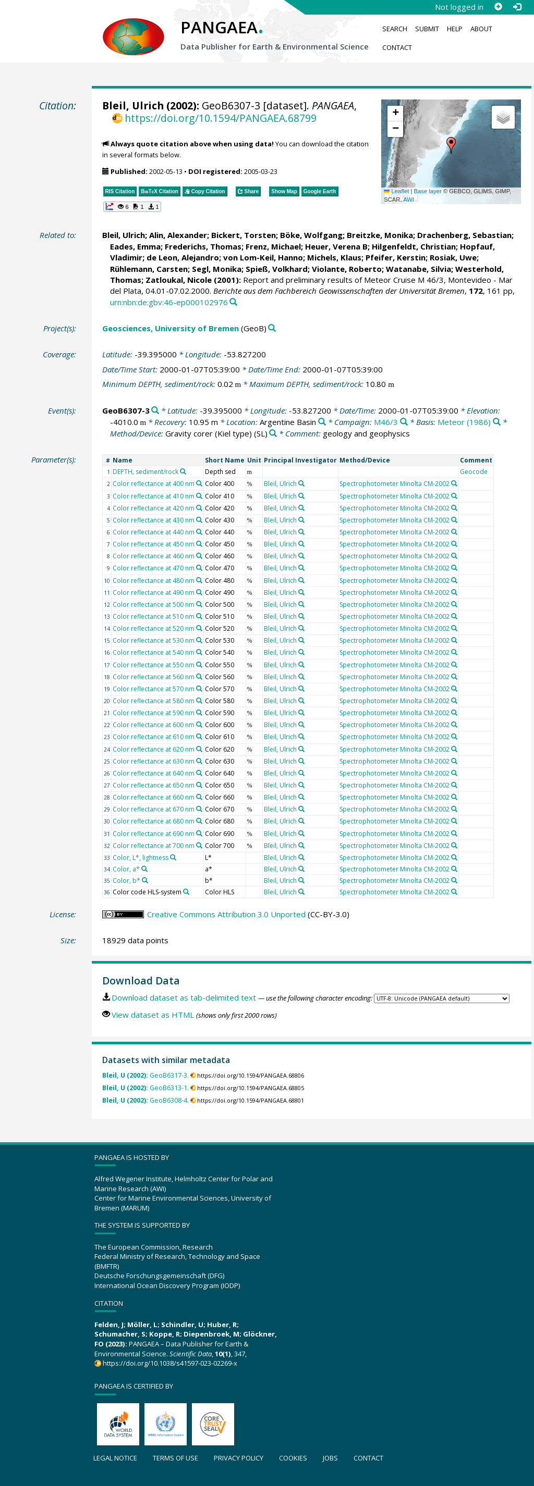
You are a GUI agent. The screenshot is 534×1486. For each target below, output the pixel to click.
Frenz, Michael (273, 246)
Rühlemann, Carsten (149, 269)
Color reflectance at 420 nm (154, 508)
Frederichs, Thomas (203, 246)
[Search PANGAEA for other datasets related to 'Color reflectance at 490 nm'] (199, 592)
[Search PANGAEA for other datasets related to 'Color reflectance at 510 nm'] (199, 616)
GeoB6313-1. (145, 1087)
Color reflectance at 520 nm (154, 628)
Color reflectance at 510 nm (154, 616)
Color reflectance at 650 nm (154, 785)
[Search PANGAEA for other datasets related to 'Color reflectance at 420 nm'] (199, 508)
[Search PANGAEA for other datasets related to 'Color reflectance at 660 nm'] (199, 797)
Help (455, 28)
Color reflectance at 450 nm (154, 544)
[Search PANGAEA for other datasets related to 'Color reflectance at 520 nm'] (199, 628)
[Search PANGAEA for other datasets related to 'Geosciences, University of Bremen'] (272, 328)
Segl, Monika (216, 269)
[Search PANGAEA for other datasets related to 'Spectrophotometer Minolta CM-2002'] (454, 483)
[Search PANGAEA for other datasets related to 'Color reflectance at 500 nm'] (199, 604)
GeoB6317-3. (145, 1075)
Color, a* (126, 869)
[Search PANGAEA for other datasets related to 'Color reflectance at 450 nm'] (199, 544)
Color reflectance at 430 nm (154, 520)
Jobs (330, 1458)
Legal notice (115, 1458)
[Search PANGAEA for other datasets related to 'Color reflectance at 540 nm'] (199, 652)
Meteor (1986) (464, 422)
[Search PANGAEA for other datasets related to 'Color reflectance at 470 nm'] (199, 568)
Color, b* (126, 880)
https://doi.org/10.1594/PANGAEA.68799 (221, 118)
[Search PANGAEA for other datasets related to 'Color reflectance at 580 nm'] (199, 700)
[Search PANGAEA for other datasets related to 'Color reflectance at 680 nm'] (199, 821)
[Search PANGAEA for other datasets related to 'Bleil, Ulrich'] (301, 483)
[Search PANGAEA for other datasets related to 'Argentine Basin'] (322, 422)
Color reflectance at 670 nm (154, 809)
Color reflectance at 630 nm (154, 761)
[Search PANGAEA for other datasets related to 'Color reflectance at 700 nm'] (199, 845)
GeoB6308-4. (145, 1100)
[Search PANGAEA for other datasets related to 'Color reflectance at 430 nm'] (199, 520)
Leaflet (396, 191)
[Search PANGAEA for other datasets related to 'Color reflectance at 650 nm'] (199, 785)
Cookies (293, 1458)
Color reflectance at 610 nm (154, 736)
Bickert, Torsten (243, 235)
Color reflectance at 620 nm (154, 749)
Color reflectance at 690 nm (154, 833)
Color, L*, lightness (140, 857)
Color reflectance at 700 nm (154, 845)
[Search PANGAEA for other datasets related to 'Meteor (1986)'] (497, 422)
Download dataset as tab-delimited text (184, 997)
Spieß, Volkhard (277, 269)
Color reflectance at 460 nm (154, 556)
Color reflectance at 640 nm (154, 773)
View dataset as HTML (153, 1014)
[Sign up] (498, 7)
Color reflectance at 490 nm (154, 592)
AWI (408, 199)
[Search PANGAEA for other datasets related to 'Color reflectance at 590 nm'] (199, 712)
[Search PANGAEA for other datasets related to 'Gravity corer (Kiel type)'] (273, 434)
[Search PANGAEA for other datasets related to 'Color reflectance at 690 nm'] (199, 833)
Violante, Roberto (347, 269)
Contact (397, 47)
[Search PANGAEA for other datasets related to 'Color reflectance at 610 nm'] (199, 736)
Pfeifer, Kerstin (396, 257)
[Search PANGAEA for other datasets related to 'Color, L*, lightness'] (173, 857)
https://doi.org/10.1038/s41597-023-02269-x (170, 1363)
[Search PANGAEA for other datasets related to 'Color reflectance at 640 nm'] (199, 773)
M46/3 (386, 422)
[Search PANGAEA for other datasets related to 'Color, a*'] (144, 869)
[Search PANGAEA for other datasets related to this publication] (233, 302)
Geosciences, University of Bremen (170, 328)
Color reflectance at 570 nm (154, 688)
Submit (427, 28)
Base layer (428, 191)
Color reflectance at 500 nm (154, 604)
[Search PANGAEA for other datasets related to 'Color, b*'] (145, 880)
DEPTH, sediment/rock (145, 471)
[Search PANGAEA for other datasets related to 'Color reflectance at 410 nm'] (199, 496)
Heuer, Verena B (336, 246)
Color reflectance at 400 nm (154, 483)
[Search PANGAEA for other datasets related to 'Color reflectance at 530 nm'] (199, 640)
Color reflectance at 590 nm (154, 712)
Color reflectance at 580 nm (154, 700)
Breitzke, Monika (380, 235)
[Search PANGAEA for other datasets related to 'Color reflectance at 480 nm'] (199, 580)
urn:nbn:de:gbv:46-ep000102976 (169, 302)
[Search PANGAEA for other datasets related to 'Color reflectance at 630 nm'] (199, 761)
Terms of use (175, 1458)
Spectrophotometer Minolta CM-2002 (394, 483)
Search (394, 28)
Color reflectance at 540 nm (154, 652)
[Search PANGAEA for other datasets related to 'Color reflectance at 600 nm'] (199, 724)
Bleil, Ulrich (133, 105)
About (481, 28)
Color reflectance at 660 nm (154, 797)
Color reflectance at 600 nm (154, 724)
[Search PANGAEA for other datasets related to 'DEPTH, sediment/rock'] (183, 471)
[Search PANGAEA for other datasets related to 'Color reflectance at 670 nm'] (199, 809)
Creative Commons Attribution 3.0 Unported (226, 914)
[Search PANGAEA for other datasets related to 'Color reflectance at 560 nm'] (199, 676)
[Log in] (516, 7)
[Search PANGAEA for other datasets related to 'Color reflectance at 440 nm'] (199, 532)
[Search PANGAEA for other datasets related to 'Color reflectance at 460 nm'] (199, 556)
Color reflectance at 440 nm (154, 532)
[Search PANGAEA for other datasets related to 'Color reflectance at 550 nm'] (199, 664)
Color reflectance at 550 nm (154, 664)
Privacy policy (238, 1458)
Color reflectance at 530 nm (154, 640)
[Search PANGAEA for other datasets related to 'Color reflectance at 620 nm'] (199, 749)
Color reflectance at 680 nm (154, 821)
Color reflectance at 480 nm (154, 580)
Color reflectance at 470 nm (154, 568)
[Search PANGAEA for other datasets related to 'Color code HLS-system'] (186, 892)
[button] (451, 145)
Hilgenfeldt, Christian (414, 246)
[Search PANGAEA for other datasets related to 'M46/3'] (404, 422)
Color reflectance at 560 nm (154, 676)
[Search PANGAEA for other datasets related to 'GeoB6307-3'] (155, 411)
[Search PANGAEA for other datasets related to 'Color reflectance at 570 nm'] (199, 688)
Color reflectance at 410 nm (154, 496)
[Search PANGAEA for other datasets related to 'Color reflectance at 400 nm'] (199, 483)
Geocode (474, 471)
